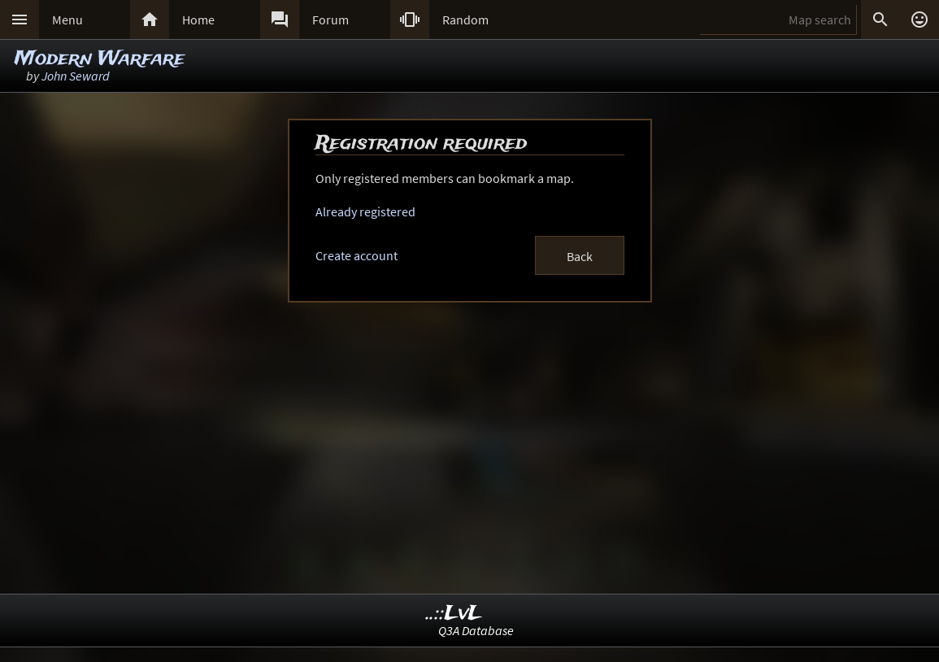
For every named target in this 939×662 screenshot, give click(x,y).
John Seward (75, 76)
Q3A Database (476, 630)
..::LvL (454, 613)
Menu (67, 19)
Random (465, 19)
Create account (356, 255)
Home (198, 19)
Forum (330, 19)
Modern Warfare (100, 59)
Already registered (365, 211)
